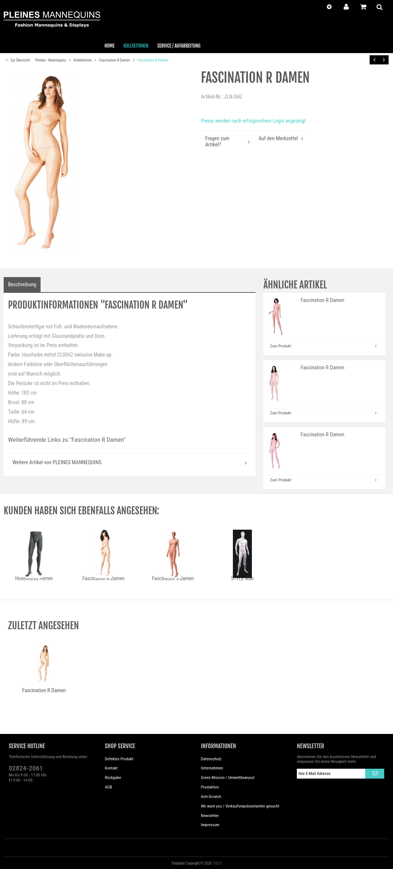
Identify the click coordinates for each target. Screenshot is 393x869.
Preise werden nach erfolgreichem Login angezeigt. (254, 121)
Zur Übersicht (17, 60)
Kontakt (111, 768)
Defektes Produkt (119, 758)
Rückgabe (113, 777)
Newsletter (210, 815)
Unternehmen (212, 768)
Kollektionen (83, 60)
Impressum (210, 824)
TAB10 (217, 863)
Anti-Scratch (211, 796)
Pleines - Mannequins (51, 60)
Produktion (210, 787)
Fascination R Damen (115, 60)
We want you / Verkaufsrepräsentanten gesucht (240, 806)
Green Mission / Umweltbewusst (228, 777)
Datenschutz (211, 758)
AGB (108, 787)
